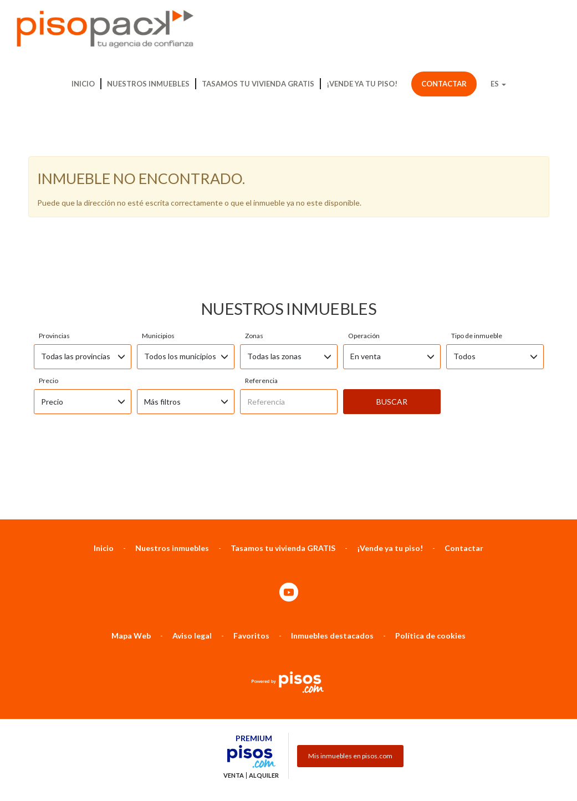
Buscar (391, 287)
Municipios (158, 221)
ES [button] (498, 83)
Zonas (254, 221)
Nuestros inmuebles (148, 83)
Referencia (261, 266)
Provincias (54, 221)
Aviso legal (192, 521)
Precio (48, 266)
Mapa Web (131, 521)
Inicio (83, 83)
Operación (364, 221)
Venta (233, 660)
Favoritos (251, 521)
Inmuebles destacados (332, 521)
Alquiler (264, 660)
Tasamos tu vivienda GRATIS (258, 83)
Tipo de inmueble (476, 221)
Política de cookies (430, 521)
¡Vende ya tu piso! (361, 83)
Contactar (444, 83)
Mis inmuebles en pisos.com (350, 641)
